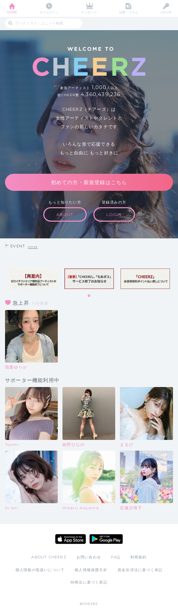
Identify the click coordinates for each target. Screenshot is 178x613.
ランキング (89, 12)
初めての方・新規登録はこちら (89, 182)
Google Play (106, 539)
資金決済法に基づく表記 (140, 569)
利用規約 (138, 557)
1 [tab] (89, 296)
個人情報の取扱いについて (39, 569)
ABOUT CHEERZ (48, 557)
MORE (33, 246)
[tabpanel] (33, 279)
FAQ (115, 557)
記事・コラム (128, 12)
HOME (12, 12)
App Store (70, 539)
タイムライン (49, 12)
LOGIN (166, 12)
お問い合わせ (89, 557)
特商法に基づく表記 (89, 582)
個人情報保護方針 (91, 569)
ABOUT (65, 214)
